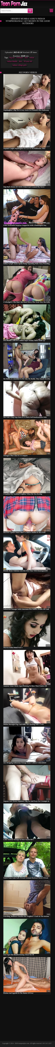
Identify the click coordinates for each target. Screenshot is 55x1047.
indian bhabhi (12, 61)
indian (31, 58)
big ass (12, 58)
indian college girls (19, 65)
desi (20, 61)
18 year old (28, 61)
